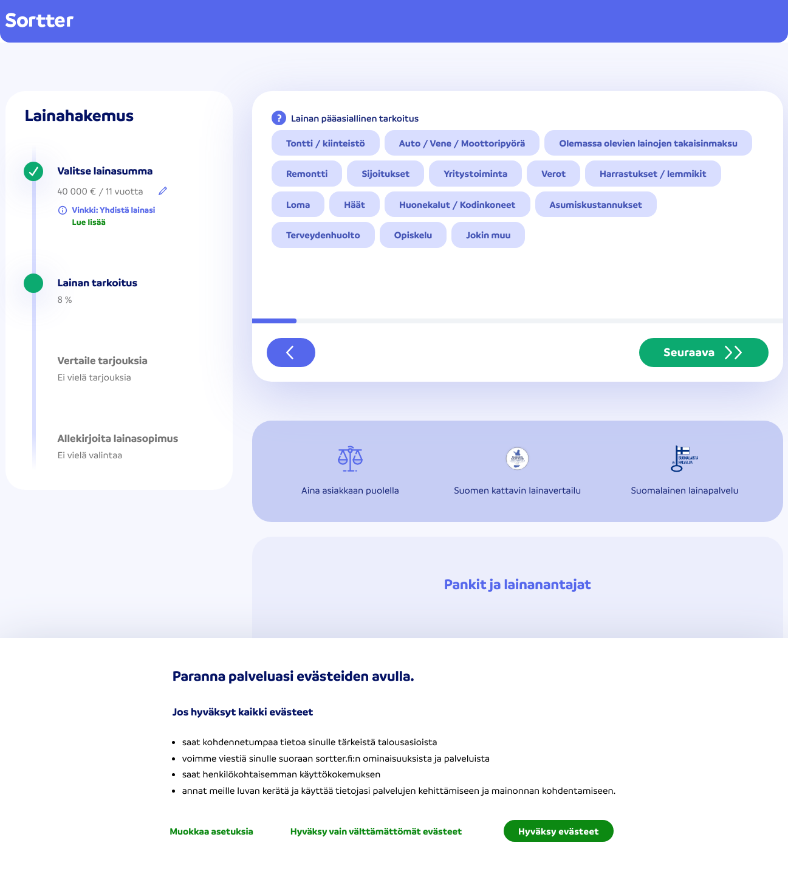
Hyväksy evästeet (558, 831)
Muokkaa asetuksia (211, 831)
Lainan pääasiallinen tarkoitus (355, 118)
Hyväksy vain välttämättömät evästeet (376, 831)
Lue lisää (89, 222)
